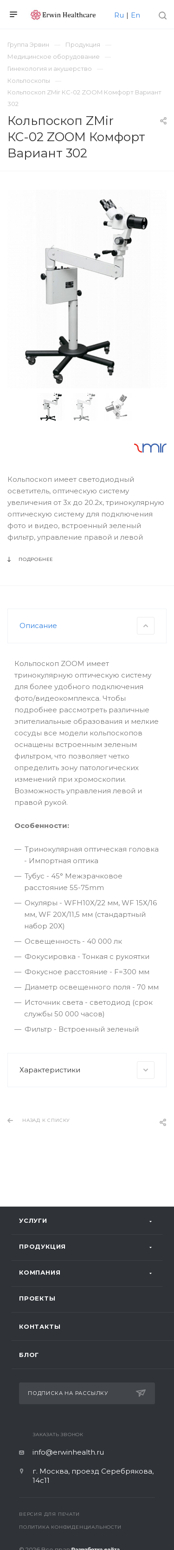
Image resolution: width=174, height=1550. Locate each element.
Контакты (39, 1326)
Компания (39, 1272)
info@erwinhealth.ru (68, 1452)
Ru (119, 15)
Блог (29, 1354)
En (135, 15)
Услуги (33, 1220)
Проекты (37, 1298)
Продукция (42, 1246)
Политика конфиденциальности (70, 1527)
